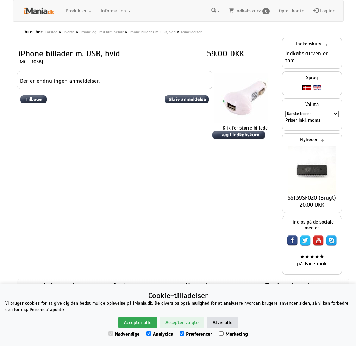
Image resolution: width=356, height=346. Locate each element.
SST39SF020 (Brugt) (312, 197)
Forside (51, 32)
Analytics (159, 334)
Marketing (233, 334)
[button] (215, 10)
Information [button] (116, 11)
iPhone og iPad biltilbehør (102, 32)
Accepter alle (137, 323)
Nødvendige (123, 334)
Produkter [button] (78, 11)
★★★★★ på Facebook (312, 260)
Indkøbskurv (249, 11)
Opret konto (291, 11)
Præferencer (196, 334)
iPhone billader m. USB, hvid (152, 32)
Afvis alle (222, 323)
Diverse (68, 32)
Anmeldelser (191, 32)
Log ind (324, 11)
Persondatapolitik (47, 310)
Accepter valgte (182, 323)
